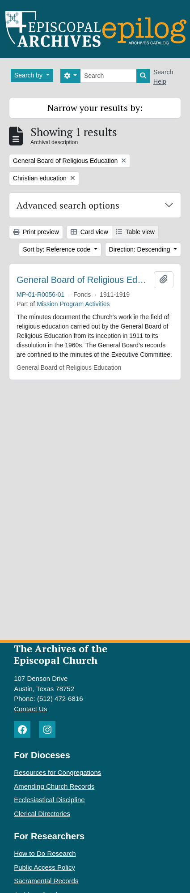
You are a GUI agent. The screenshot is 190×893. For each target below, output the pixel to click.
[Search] (108, 76)
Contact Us (30, 709)
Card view (89, 231)
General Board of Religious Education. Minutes (83, 280)
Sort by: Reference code (57, 249)
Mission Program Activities (73, 304)
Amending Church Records (54, 786)
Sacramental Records (46, 880)
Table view (135, 231)
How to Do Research (45, 853)
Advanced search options (68, 205)
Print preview (36, 231)
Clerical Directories (42, 813)
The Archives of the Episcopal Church (60, 654)
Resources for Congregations (57, 772)
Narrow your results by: (95, 108)
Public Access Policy (44, 867)
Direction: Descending (140, 249)
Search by (29, 75)
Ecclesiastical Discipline (49, 799)
